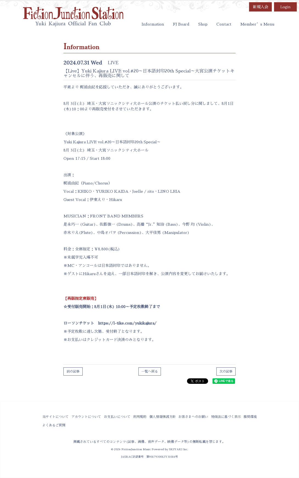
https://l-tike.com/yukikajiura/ (127, 323)
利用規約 (139, 416)
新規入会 (260, 6)
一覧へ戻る (149, 371)
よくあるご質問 (53, 425)
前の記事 (73, 371)
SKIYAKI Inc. (178, 449)
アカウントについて (86, 416)
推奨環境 (250, 416)
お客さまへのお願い (193, 416)
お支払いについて (117, 416)
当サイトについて (55, 416)
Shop (203, 24)
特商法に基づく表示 (226, 416)
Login (285, 6)
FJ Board (181, 24)
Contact (223, 24)
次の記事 (226, 371)
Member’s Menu (257, 24)
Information (153, 24)
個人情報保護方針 (162, 416)
